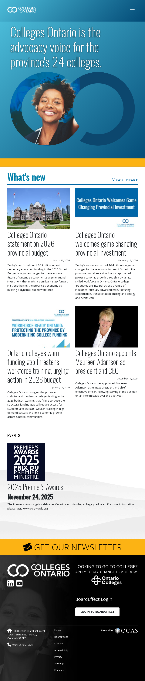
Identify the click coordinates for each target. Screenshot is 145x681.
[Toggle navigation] (132, 9)
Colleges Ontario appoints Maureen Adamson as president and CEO (105, 361)
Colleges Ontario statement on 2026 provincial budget (30, 243)
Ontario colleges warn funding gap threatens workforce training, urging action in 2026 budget (38, 366)
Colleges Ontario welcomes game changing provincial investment (106, 243)
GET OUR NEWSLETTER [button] (78, 547)
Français (59, 670)
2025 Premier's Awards (35, 486)
